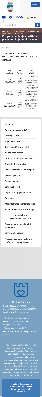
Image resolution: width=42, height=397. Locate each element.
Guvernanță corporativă (16, 130)
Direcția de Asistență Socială (18, 158)
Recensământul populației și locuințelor (18, 226)
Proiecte (9, 124)
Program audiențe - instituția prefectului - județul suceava (18, 240)
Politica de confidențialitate (17, 318)
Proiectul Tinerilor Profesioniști (19, 209)
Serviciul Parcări (12, 187)
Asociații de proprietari (16, 164)
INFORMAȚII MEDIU (14, 233)
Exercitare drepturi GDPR (16, 328)
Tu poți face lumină (14, 152)
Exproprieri (10, 198)
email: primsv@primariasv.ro (15, 312)
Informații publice (19, 31)
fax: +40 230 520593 (28, 309)
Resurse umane (12, 181)
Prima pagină (6, 31)
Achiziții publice (12, 175)
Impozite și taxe (12, 141)
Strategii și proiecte (14, 135)
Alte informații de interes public (20, 204)
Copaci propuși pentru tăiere (18, 192)
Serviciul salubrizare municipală (19, 169)
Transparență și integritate (17, 147)
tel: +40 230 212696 (11, 309)
